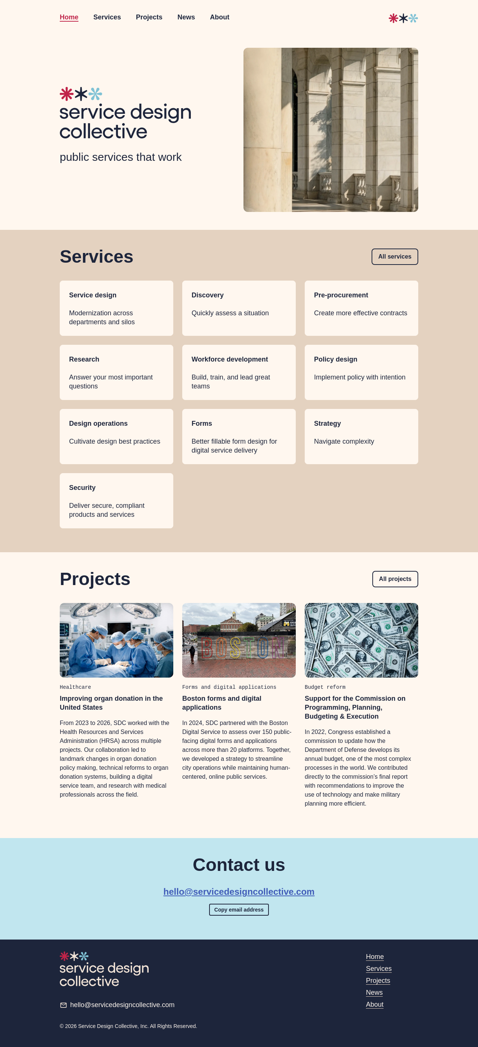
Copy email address (239, 910)
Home (69, 17)
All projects (395, 579)
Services (107, 17)
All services (395, 256)
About (219, 17)
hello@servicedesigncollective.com (239, 892)
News (186, 17)
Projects (149, 17)
